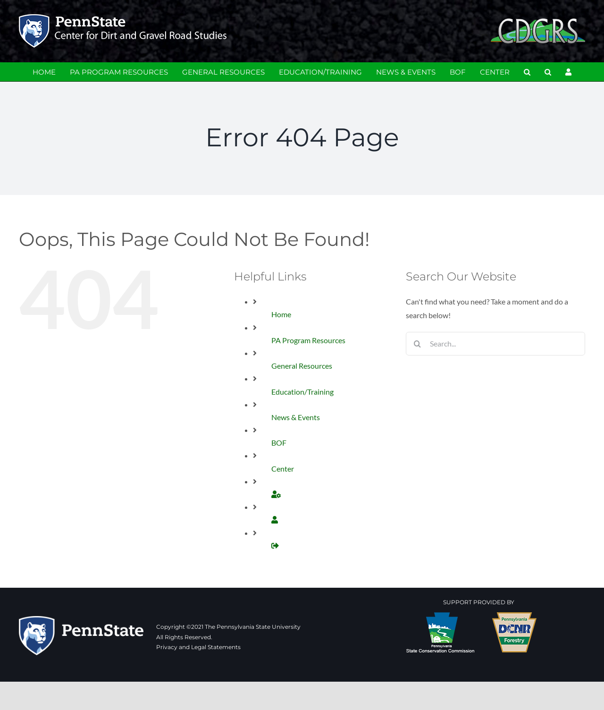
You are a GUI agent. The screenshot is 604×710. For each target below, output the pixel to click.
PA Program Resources (308, 340)
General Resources (301, 365)
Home (281, 314)
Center (282, 468)
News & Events (295, 417)
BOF (278, 442)
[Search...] (495, 343)
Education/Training (302, 391)
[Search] (417, 343)
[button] (527, 71)
